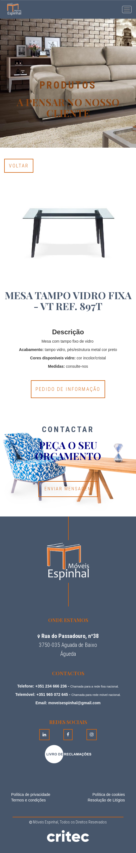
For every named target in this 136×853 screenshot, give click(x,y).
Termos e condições (28, 800)
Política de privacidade (30, 794)
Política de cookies (108, 794)
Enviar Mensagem (68, 488)
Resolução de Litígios (106, 800)
